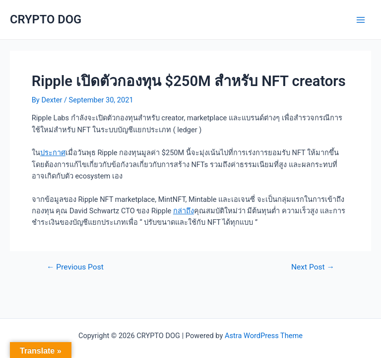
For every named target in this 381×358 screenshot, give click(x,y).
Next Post (312, 267)
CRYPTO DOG (45, 19)
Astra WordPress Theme (264, 335)
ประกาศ (52, 152)
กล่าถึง (183, 210)
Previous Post (75, 267)
